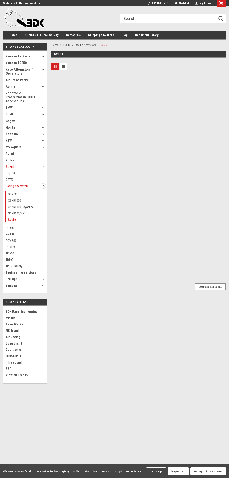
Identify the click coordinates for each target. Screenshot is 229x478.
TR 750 (10, 253)
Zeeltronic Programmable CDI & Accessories (21, 97)
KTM (9, 141)
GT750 (10, 180)
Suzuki (10, 167)
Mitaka (10, 318)
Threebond (14, 362)
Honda (10, 127)
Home (13, 35)
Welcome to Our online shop (21, 3)
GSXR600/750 (16, 213)
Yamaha (11, 286)
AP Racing (13, 337)
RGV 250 (11, 241)
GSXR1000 (14, 201)
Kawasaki (12, 134)
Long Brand (14, 343)
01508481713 (158, 3)
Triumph (11, 279)
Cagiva (10, 121)
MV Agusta (13, 147)
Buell (9, 114)
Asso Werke (14, 324)
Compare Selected (210, 286)
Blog (124, 35)
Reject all (178, 471)
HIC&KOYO (13, 356)
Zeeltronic (13, 350)
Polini (10, 154)
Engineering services (21, 273)
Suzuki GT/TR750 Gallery (42, 35)
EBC (8, 369)
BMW (9, 108)
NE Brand (12, 331)
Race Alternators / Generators (19, 71)
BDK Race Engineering (22, 312)
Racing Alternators (17, 186)
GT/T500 (11, 173)
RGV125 (10, 247)
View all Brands (17, 375)
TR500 (9, 260)
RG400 (10, 234)
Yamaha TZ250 (16, 63)
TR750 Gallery (14, 266)
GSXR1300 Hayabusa (21, 207)
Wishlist (181, 3)
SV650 (12, 220)
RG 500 (10, 228)
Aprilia (10, 87)
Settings (156, 471)
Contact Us (73, 35)
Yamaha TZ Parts (18, 56)
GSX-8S (13, 194)
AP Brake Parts (17, 80)
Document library (147, 35)
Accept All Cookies (208, 471)
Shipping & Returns (101, 35)
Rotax (10, 160)
